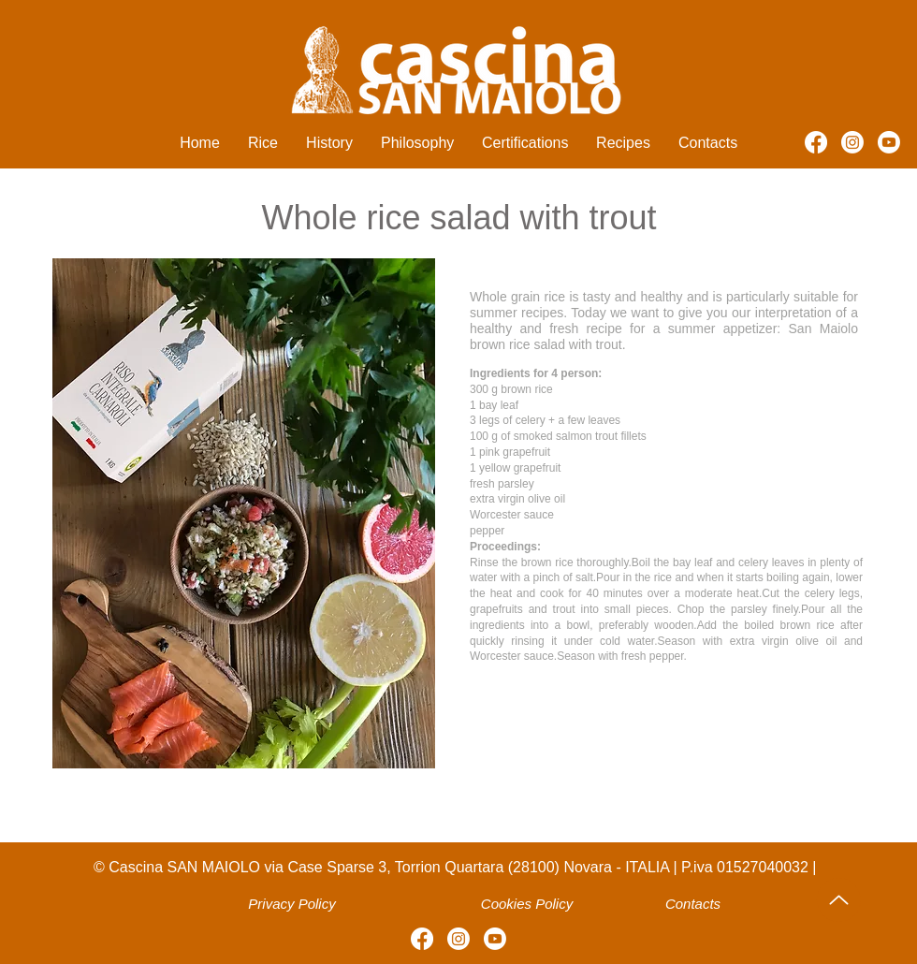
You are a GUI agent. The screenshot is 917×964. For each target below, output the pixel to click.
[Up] (839, 900)
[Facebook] (816, 142)
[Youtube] (889, 142)
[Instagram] (852, 142)
